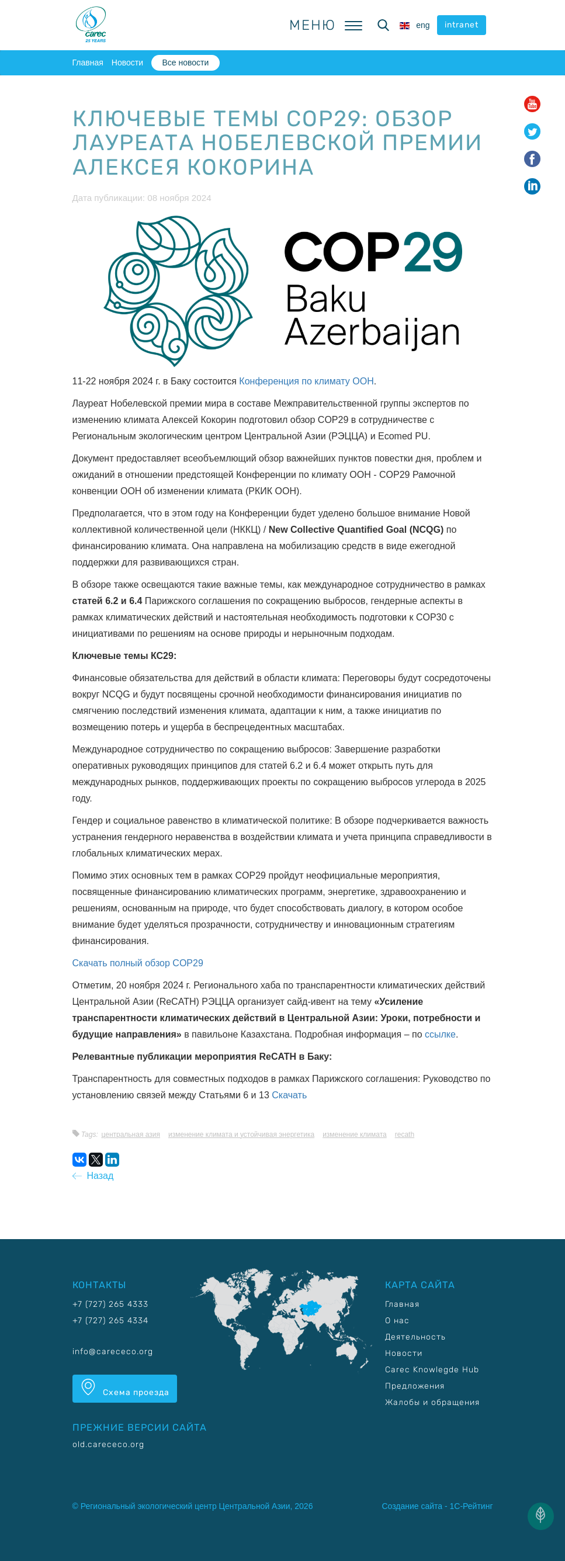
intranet (462, 25)
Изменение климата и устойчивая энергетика (241, 1134)
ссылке (440, 1034)
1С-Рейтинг (471, 1506)
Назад (93, 1176)
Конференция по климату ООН (306, 381)
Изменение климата (355, 1134)
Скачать (289, 1095)
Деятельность (415, 1337)
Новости (127, 62)
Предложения (415, 1386)
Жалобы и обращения (432, 1402)
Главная (87, 62)
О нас (397, 1321)
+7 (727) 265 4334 (110, 1321)
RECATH (404, 1134)
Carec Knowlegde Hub (432, 1370)
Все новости (185, 62)
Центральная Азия (130, 1134)
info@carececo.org (112, 1352)
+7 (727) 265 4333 (110, 1304)
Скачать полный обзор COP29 (137, 963)
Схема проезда (124, 1388)
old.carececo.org (108, 1444)
